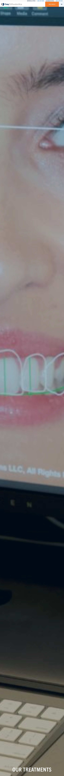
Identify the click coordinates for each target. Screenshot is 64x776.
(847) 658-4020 (59, 0)
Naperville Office (31, 0)
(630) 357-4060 (40, 0)
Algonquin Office (50, 0)
